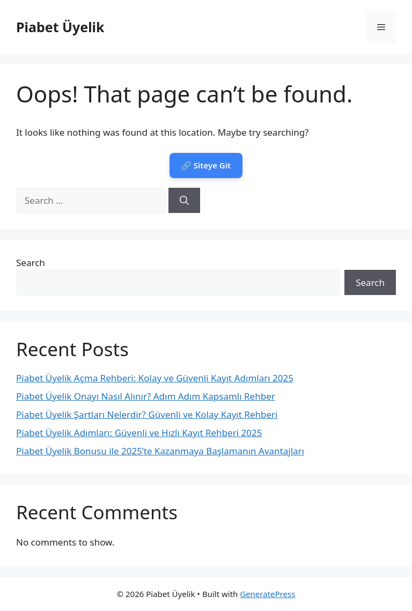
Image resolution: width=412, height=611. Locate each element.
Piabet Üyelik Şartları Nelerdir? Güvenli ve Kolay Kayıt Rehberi (146, 414)
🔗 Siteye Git (206, 165)
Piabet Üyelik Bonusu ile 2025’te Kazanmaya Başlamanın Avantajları (160, 451)
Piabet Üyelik (60, 27)
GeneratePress (267, 593)
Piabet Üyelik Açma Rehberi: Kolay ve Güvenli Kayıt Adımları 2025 (154, 378)
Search (30, 262)
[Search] (184, 201)
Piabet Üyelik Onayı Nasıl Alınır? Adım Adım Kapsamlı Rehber (145, 396)
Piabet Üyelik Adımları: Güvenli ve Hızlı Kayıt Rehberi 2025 (139, 432)
